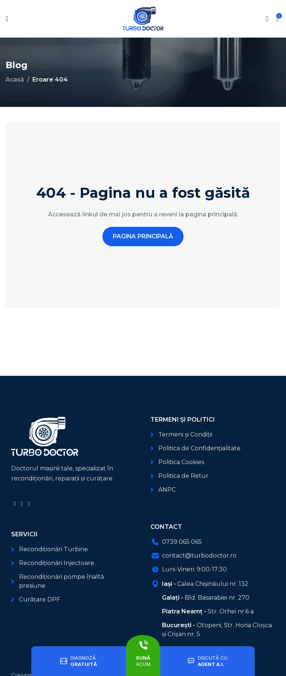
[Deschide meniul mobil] (7, 18)
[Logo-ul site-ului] (143, 18)
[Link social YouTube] (21, 503)
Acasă (15, 79)
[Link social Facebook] (14, 503)
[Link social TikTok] (28, 503)
